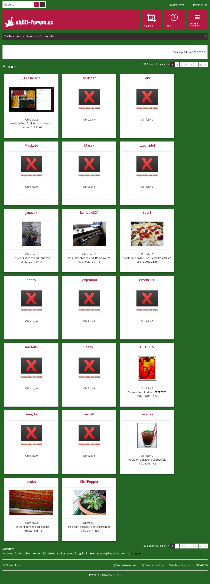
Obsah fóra (13, 565)
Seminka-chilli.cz (161, 258)
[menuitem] (174, 20)
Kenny (31, 280)
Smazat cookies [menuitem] (154, 565)
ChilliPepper (89, 481)
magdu (31, 414)
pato (89, 347)
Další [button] (205, 64)
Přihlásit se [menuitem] (200, 5)
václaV (89, 414)
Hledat (36, 4)
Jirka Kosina (31, 78)
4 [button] (186, 64)
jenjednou (89, 280)
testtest (89, 78)
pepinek (147, 414)
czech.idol (147, 145)
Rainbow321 (89, 212)
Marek (89, 145)
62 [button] (200, 64)
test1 (147, 212)
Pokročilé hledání (42, 4)
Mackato (31, 145)
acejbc (31, 481)
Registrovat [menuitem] (176, 5)
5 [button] (191, 64)
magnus (136, 553)
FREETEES (147, 347)
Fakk (147, 78)
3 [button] (182, 64)
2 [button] (177, 64)
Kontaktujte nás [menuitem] (126, 565)
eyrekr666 (147, 280)
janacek (31, 212)
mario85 (31, 347)
